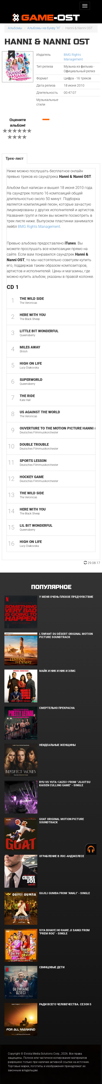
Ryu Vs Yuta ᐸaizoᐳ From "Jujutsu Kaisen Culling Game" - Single (64, 783)
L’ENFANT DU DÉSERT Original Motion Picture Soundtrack (66, 635)
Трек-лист (14, 158)
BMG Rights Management (39, 226)
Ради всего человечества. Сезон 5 (65, 1004)
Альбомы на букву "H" (43, 28)
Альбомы (15, 28)
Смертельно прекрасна (57, 708)
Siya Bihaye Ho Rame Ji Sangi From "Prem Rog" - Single (64, 932)
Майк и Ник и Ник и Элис (57, 671)
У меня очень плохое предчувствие (66, 596)
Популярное (51, 587)
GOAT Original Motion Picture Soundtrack (61, 821)
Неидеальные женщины (57, 745)
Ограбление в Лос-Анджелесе (61, 856)
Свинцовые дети (51, 967)
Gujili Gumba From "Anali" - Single (64, 893)
